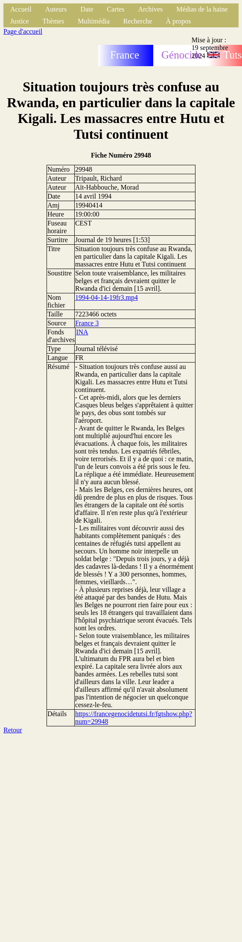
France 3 (87, 323)
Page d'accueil (22, 31)
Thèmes (53, 21)
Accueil (21, 9)
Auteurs (56, 9)
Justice (19, 21)
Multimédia (94, 21)
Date (86, 9)
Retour (12, 730)
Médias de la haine (201, 9)
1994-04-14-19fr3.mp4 (106, 297)
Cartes (116, 9)
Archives (150, 9)
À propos (178, 21)
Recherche (137, 21)
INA (82, 332)
